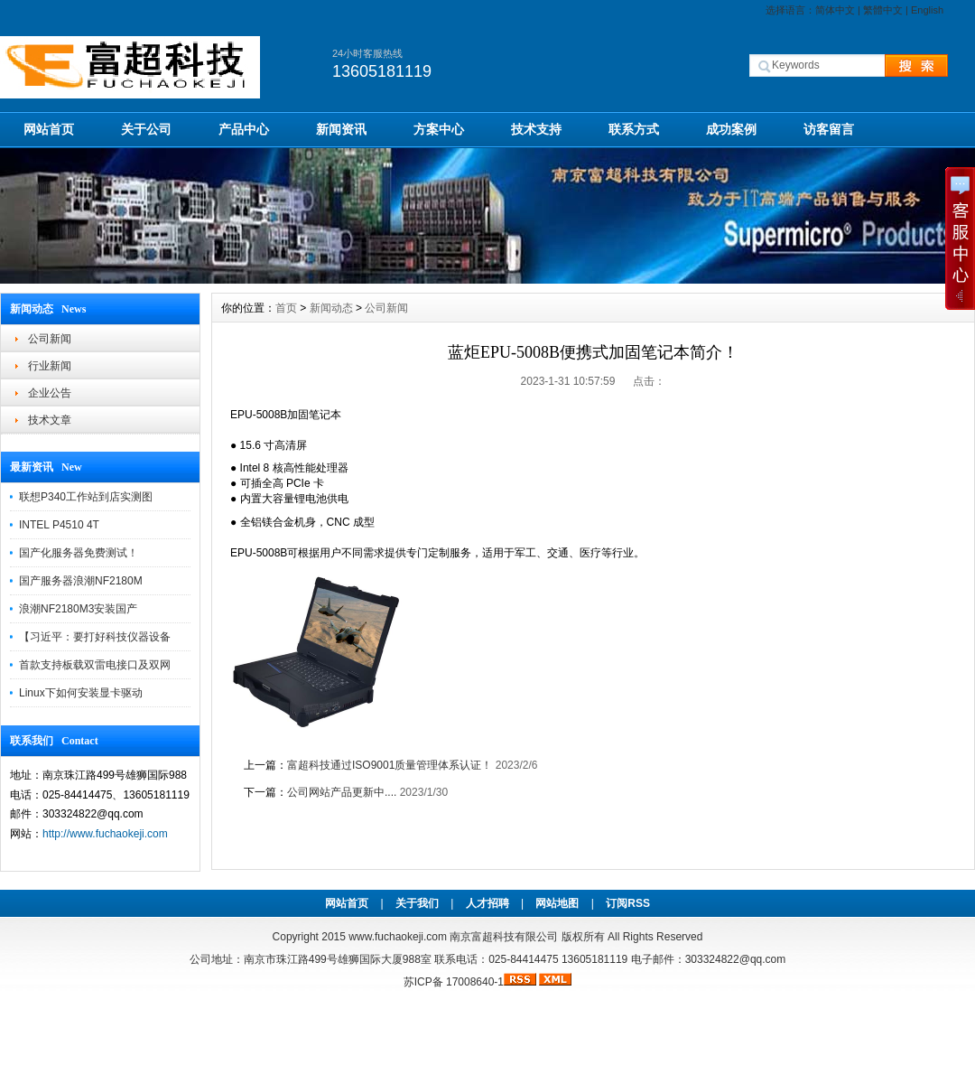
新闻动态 (331, 308)
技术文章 (49, 420)
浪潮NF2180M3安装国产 (78, 609)
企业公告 (49, 393)
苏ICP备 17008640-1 (454, 982)
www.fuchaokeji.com (397, 936)
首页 (286, 308)
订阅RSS (628, 903)
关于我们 (417, 903)
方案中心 (438, 129)
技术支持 (536, 129)
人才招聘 (487, 903)
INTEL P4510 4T (59, 525)
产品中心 (243, 129)
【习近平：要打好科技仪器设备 (95, 637)
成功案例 (731, 129)
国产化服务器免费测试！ (78, 553)
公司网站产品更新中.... (341, 792)
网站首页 (48, 129)
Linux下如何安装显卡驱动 (81, 693)
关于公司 (146, 129)
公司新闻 (49, 338)
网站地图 (557, 903)
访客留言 (828, 129)
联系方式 (633, 129)
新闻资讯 (341, 129)
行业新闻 (49, 366)
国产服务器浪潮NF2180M (81, 581)
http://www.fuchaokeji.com (105, 833)
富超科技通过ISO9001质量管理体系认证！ (389, 765)
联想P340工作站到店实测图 (86, 497)
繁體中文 (883, 10)
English (927, 10)
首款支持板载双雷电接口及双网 (95, 665)
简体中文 (835, 10)
